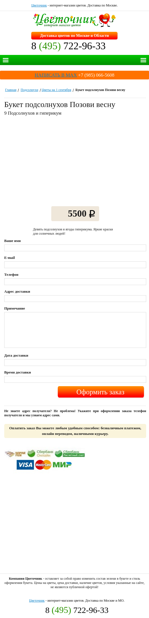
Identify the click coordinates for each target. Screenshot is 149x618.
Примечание (14, 308)
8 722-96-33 (68, 46)
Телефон (11, 274)
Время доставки (17, 372)
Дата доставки (16, 355)
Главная (10, 90)
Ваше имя (12, 241)
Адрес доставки (17, 291)
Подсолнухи (29, 90)
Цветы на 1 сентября (56, 90)
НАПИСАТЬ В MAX (56, 75)
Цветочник (39, 5)
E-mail (9, 257)
